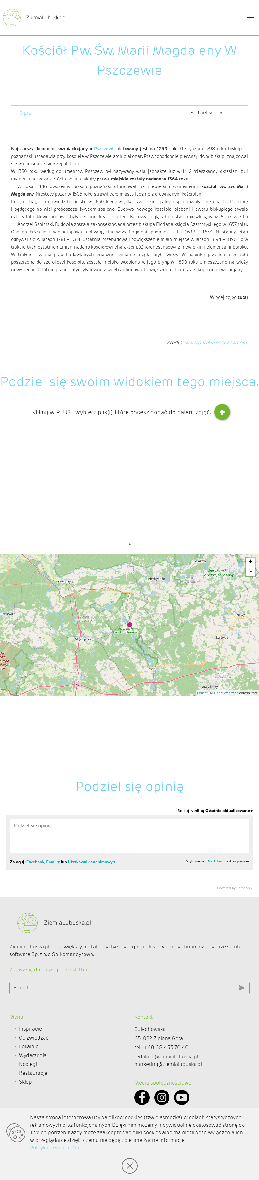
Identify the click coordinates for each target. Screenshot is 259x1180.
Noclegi (28, 1097)
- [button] (251, 680)
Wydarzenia (33, 1088)
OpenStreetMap (226, 802)
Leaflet (202, 802)
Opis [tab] (25, 113)
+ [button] (251, 671)
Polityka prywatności (54, 1147)
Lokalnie (28, 1079)
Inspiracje (30, 1061)
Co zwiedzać (34, 1070)
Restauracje (33, 1106)
